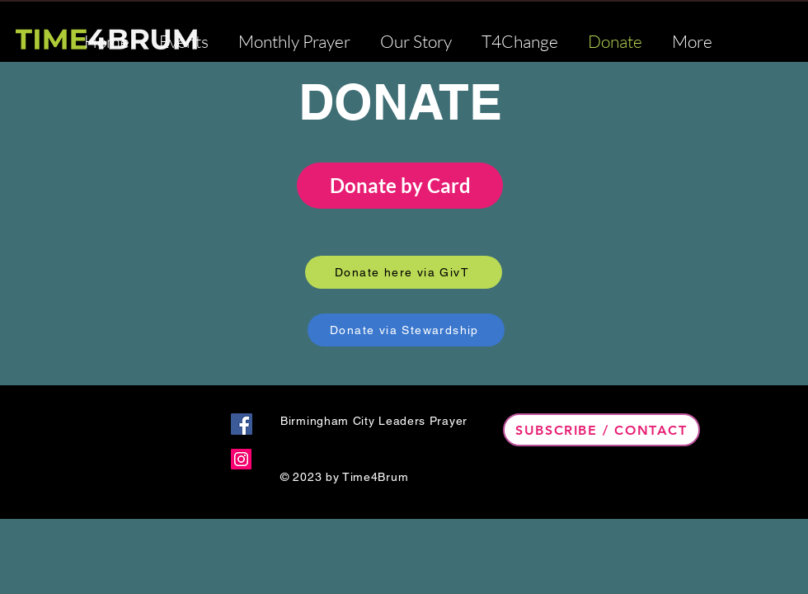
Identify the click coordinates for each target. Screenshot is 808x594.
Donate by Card (400, 185)
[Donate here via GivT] (403, 272)
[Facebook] (241, 424)
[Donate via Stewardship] (406, 330)
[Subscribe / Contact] (601, 429)
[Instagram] (241, 459)
